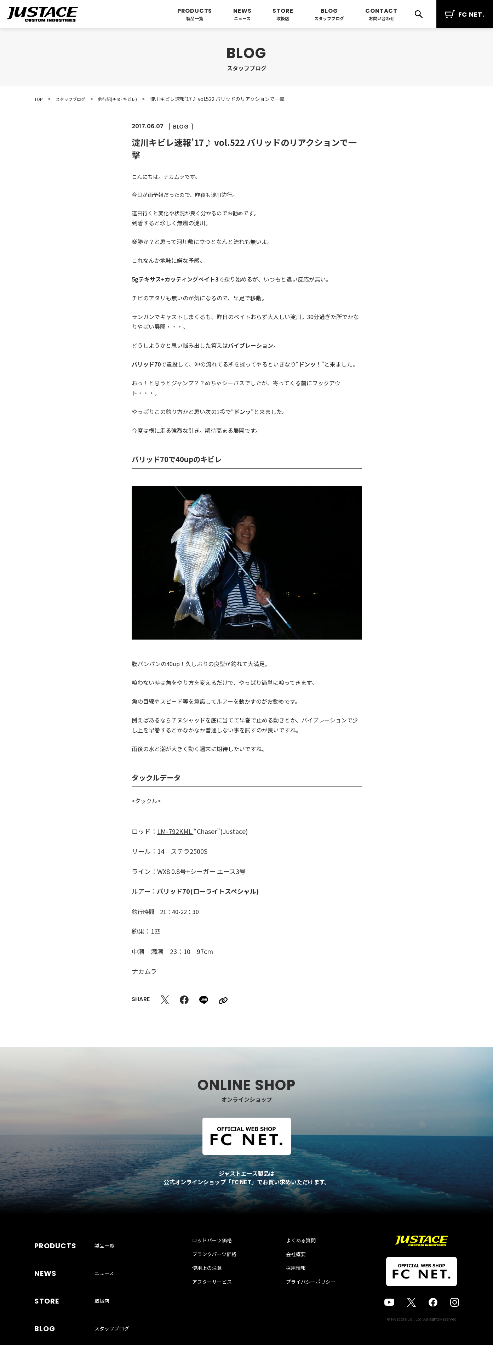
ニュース (242, 18)
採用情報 (289, 1282)
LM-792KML (175, 831)
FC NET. (465, 14)
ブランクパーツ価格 (221, 1268)
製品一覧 (194, 18)
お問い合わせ (381, 18)
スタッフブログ (329, 18)
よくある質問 (294, 1254)
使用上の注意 (214, 1282)
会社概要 (289, 1268)
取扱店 (282, 18)
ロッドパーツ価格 (219, 1254)
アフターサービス (219, 1296)
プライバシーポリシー (303, 1296)
